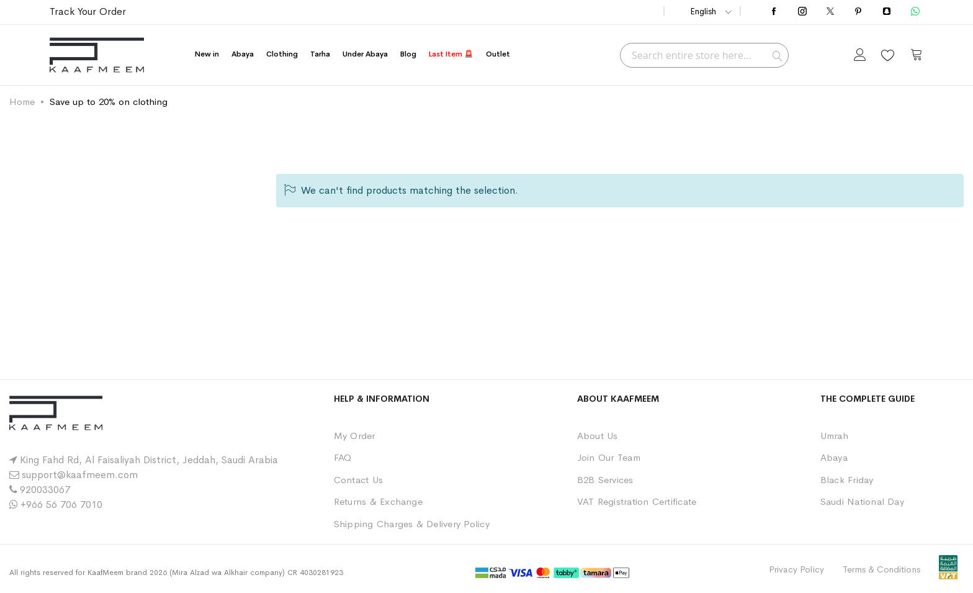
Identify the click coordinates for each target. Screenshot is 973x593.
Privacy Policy (796, 569)
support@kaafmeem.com (80, 474)
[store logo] (97, 55)
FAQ (343, 457)
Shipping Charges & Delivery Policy (412, 524)
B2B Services (605, 480)
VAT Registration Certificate (637, 501)
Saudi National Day (862, 501)
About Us (597, 435)
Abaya (834, 457)
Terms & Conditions (881, 569)
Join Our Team (608, 457)
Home (22, 101)
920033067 (45, 489)
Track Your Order (88, 11)
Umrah (834, 435)
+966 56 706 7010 (61, 504)
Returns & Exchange (378, 501)
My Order (354, 435)
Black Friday (847, 480)
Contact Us (358, 480)
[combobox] (704, 55)
